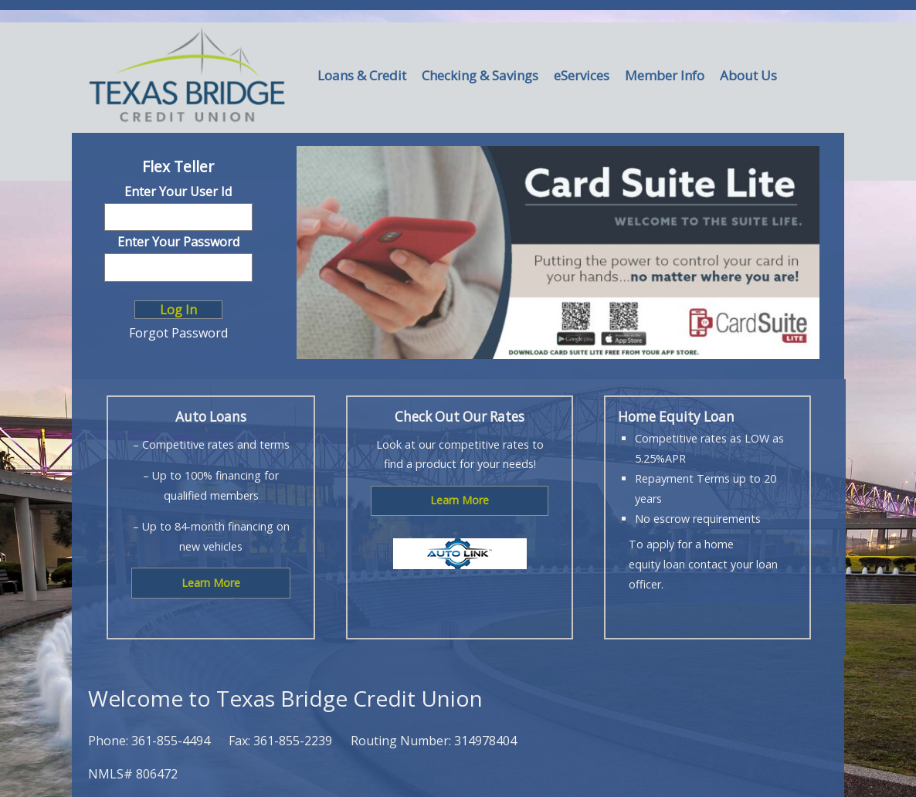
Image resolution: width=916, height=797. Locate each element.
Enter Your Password (178, 241)
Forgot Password (178, 332)
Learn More (211, 582)
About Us (748, 75)
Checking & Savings (480, 75)
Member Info (664, 75)
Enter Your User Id (178, 191)
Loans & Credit (361, 75)
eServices (581, 75)
